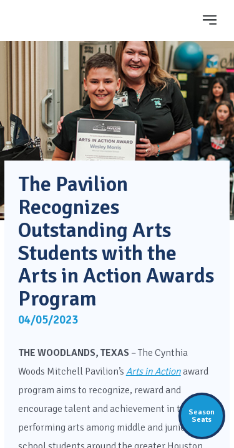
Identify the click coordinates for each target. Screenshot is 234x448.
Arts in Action (153, 371)
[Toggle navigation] (209, 19)
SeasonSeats (201, 415)
